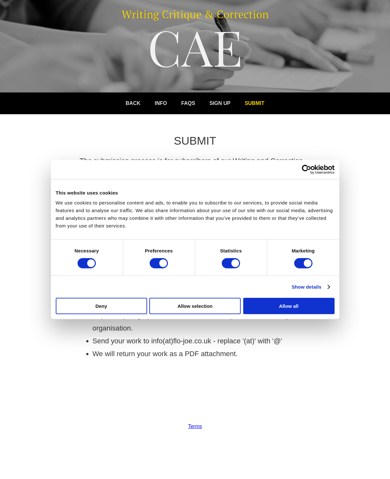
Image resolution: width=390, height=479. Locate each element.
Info (161, 103)
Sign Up (219, 103)
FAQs (188, 103)
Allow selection (195, 306)
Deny (101, 306)
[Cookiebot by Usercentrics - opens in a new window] (306, 169)
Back (133, 103)
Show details (306, 286)
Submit (254, 103)
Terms (195, 426)
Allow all (289, 306)
